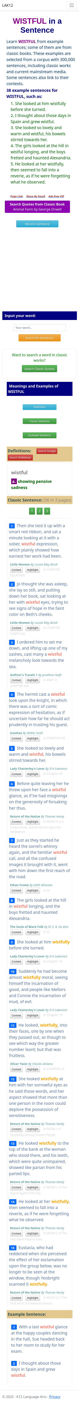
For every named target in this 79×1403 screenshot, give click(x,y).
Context (16, 570)
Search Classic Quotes (39, 369)
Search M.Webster (20, 457)
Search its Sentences (39, 338)
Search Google (47, 451)
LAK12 (7, 5)
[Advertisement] (39, 271)
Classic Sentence (39, 421)
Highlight (32, 570)
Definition (39, 407)
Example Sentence (39, 435)
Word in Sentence (37, 224)
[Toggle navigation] (71, 5)
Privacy (54, 1396)
